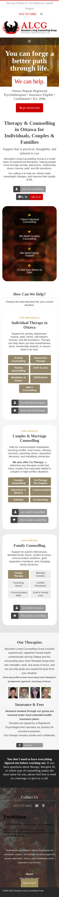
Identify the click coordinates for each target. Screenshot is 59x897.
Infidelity (18, 499)
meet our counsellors (28, 189)
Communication (42, 489)
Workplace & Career (18, 379)
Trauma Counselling (18, 369)
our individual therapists (28, 403)
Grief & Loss (40, 367)
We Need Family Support (29, 252)
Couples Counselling (18, 481)
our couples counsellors (28, 512)
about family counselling (28, 616)
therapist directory (24, 745)
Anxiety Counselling (18, 359)
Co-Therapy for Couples (40, 481)
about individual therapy (28, 410)
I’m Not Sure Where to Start (29, 269)
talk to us (28, 197)
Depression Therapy (40, 359)
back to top (29, 883)
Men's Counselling (30, 388)
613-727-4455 (27, 14)
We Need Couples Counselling (29, 235)
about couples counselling (28, 520)
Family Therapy (18, 574)
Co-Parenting (40, 499)
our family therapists (28, 608)
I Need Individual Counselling (29, 218)
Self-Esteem (41, 377)
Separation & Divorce (18, 491)
